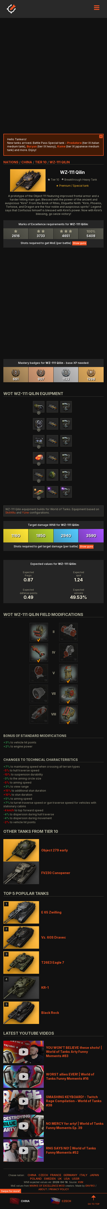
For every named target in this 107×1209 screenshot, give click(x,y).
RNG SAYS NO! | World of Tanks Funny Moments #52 (71, 1150)
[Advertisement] (53, 75)
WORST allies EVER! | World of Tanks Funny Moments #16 (70, 1076)
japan (94, 1175)
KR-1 (45, 987)
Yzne (25, 512)
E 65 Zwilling (51, 912)
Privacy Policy (59, 1189)
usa (67, 1178)
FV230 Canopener (55, 873)
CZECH (60, 1201)
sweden (50, 1178)
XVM (80, 1182)
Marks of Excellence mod (47, 1185)
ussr (75, 1178)
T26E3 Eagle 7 (52, 962)
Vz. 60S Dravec (53, 937)
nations (10, 162)
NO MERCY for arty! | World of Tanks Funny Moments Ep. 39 (75, 1125)
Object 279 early (54, 850)
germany (70, 1175)
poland (36, 1178)
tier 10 (41, 162)
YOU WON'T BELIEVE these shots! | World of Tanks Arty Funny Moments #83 (74, 1052)
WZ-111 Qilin (60, 162)
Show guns (79, 243)
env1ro (90, 1185)
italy (83, 1175)
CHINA (19, 1201)
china (26, 162)
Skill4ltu (10, 512)
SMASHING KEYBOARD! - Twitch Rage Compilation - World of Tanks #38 (74, 1101)
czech (43, 1175)
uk (60, 1178)
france (55, 1175)
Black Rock (50, 1013)
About (42, 1189)
